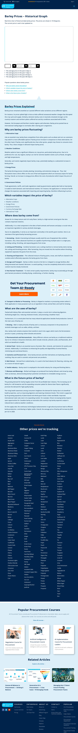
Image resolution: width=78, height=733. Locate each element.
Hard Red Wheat (29, 554)
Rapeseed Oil (61, 440)
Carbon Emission (13, 532)
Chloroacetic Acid (13, 565)
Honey (26, 562)
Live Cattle (44, 458)
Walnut (59, 573)
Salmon (59, 458)
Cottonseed (27, 461)
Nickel (42, 504)
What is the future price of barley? (16, 93)
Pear (42, 550)
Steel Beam (60, 504)
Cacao (9, 522)
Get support (15, 1)
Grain (25, 541)
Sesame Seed (61, 463)
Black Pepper (12, 502)
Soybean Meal (61, 494)
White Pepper (61, 581)
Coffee (26, 440)
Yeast (58, 594)
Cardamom (11, 535)
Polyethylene (44, 568)
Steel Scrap (60, 509)
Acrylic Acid (11, 440)
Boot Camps (30, 707)
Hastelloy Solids (28, 557)
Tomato (59, 550)
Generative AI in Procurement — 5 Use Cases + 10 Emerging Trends (38, 687)
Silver (58, 474)
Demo (53, 710)
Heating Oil (27, 559)
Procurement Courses (69, 717)
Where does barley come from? (15, 90)
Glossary (41, 721)
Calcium (10, 525)
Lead (42, 440)
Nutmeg (43, 514)
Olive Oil (43, 519)
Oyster (43, 530)
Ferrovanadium (28, 508)
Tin (58, 540)
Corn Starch (27, 456)
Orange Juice (44, 525)
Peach (42, 545)
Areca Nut (10, 466)
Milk (42, 479)
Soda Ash (60, 479)
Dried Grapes (28, 485)
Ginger (26, 536)
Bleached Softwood (13, 504)
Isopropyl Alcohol (29, 585)
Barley (9, 476)
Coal (9, 578)
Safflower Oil (61, 456)
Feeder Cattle (28, 498)
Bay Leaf (10, 479)
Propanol (43, 588)
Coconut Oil (27, 438)
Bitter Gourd (11, 494)
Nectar (43, 499)
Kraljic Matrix (67, 714)
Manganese (44, 466)
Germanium (27, 531)
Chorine (10, 558)
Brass (9, 509)
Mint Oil (43, 484)
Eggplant (26, 490)
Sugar (59, 514)
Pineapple (43, 558)
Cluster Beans (12, 576)
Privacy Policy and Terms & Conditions (56, 713)
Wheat (59, 578)
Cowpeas (26, 463)
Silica (58, 468)
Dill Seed (26, 480)
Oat (42, 517)
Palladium (43, 532)
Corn (25, 453)
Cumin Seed (27, 471)
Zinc (58, 596)
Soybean (59, 489)
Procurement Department (67, 720)
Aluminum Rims (12, 448)
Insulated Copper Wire (30, 572)
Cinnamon (11, 568)
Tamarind (60, 522)
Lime (42, 451)
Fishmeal (26, 513)
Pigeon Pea (44, 555)
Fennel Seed (27, 500)
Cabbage (10, 519)
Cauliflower (11, 542)
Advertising (42, 710)
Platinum (43, 560)
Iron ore (26, 580)
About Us (41, 707)
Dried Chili (27, 483)
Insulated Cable (28, 569)
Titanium (59, 542)
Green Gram (28, 544)
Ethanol (26, 493)
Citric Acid (10, 571)
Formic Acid (27, 521)
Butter (9, 517)
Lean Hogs (44, 443)
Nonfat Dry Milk (45, 512)
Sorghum (60, 486)
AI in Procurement (68, 707)
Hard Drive (27, 551)
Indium (26, 567)
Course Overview (18, 710)
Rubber (59, 451)
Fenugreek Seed (28, 503)
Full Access (17, 707)
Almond (10, 446)
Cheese (10, 550)
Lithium (43, 453)
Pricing (16, 712)
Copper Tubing (28, 448)
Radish (59, 438)
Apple (9, 458)
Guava (26, 549)
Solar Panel (60, 481)
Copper (26, 446)
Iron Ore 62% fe (28, 577)
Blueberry (10, 507)
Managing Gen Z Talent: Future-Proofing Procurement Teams (62, 687)
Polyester (43, 565)
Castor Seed (11, 540)
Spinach (59, 497)
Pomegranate (45, 576)
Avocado (10, 471)
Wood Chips (60, 586)
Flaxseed (26, 516)
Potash (43, 578)
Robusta (59, 448)
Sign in (72, 1)
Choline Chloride (12, 563)
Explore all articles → (39, 664)
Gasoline (26, 529)
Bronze (10, 514)
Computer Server (29, 443)
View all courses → (39, 620)
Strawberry (60, 512)
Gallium (26, 523)
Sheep (59, 466)
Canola (10, 527)
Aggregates (11, 443)
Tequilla (59, 535)
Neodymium (44, 502)
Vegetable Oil (61, 571)
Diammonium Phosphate (28, 474)
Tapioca (59, 527)
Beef (9, 484)
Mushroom (44, 489)
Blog (40, 715)
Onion (42, 522)
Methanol (43, 476)
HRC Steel (27, 564)
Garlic (26, 526)
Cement (10, 548)
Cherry (10, 553)
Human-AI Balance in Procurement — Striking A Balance (14, 687)
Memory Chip (45, 471)
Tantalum (60, 525)
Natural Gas (44, 497)
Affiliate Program (43, 712)
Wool (58, 588)
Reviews (41, 729)
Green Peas (27, 546)
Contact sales (7, 1)
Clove (9, 573)
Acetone (10, 438)
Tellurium (60, 532)
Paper (42, 542)
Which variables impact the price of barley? (19, 88)
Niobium (43, 507)
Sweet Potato (61, 519)
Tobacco (59, 548)
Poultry (43, 583)
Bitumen (10, 497)
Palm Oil (43, 537)
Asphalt (10, 468)
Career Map (42, 718)
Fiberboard (27, 511)
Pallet (42, 535)
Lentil (42, 448)
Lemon (43, 446)
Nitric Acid (44, 509)
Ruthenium (60, 453)
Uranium (59, 560)
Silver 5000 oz (61, 476)
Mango (43, 468)
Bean (9, 481)
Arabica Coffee (12, 463)
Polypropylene (45, 571)
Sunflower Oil (61, 517)
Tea (58, 530)
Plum (42, 563)
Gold (25, 539)
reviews (48, 1)
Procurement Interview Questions (70, 724)
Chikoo (10, 555)
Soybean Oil (60, 491)
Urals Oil (59, 558)
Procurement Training (69, 728)
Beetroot (10, 486)
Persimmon (44, 553)
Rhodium (59, 446)
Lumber (43, 461)
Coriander (27, 451)
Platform (41, 723)
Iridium (26, 574)
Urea (58, 563)
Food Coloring (28, 518)
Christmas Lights (12, 560)
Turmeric (59, 555)
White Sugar (60, 583)
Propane (43, 586)
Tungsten (60, 553)
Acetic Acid (11, 435)
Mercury (43, 474)
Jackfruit (26, 587)
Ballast (10, 474)
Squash (59, 499)
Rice (58, 443)
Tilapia (59, 537)
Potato (43, 581)
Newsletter (42, 726)
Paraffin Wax (44, 540)
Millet (42, 481)
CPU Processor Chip (30, 466)
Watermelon (60, 576)
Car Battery (11, 530)
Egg (25, 488)
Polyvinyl (43, 573)
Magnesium (44, 463)
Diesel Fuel (27, 477)
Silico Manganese (62, 471)
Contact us (54, 707)
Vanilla (59, 568)
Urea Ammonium (62, 565)
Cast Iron (10, 537)
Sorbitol (59, 484)
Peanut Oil (44, 548)
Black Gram (11, 499)
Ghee (25, 534)
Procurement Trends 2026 (69, 731)
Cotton (26, 458)
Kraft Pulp (44, 435)
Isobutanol (27, 582)
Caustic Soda (11, 545)
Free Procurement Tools (69, 710)
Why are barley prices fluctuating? (16, 85)
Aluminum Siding (13, 453)
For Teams (29, 710)
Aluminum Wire (12, 456)
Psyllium (59, 435)
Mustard (43, 491)
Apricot (10, 461)
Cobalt (26, 435)
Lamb (42, 438)
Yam (58, 591)
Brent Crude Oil (12, 512)
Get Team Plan (31, 712)
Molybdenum (44, 486)
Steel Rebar (60, 507)
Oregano (43, 527)
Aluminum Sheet (12, 451)
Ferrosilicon (27, 506)
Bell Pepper (11, 489)
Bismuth (10, 491)
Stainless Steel (61, 502)
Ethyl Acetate (28, 495)
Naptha (43, 494)
